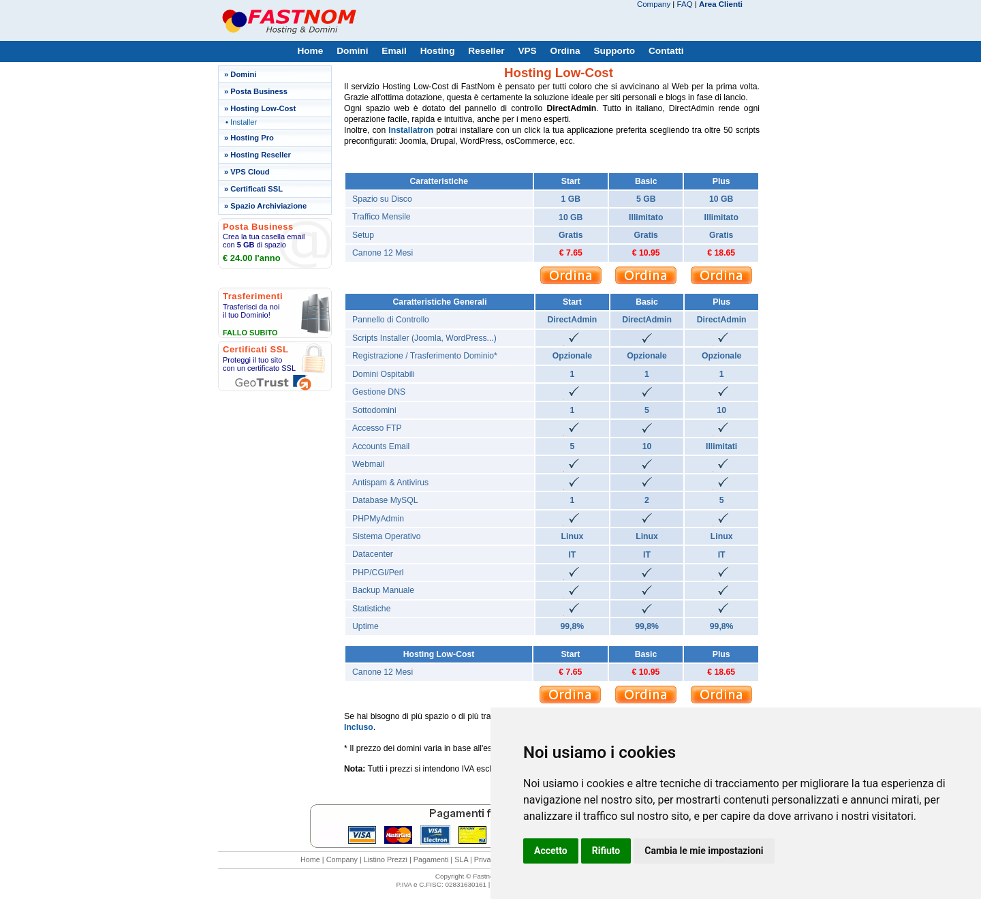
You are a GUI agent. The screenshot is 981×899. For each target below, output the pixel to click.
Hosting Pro (252, 138)
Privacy (486, 859)
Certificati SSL (256, 189)
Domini (352, 51)
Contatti (666, 51)
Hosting (437, 51)
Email (394, 51)
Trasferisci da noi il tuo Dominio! (251, 311)
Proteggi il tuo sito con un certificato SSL (259, 364)
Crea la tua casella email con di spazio (264, 240)
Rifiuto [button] (606, 850)
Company (653, 4)
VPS (527, 51)
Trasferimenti (253, 296)
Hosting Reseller (260, 155)
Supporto (614, 51)
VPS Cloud (249, 172)
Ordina (565, 51)
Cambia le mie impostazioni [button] (703, 850)
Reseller (486, 51)
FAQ (685, 4)
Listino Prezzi (385, 859)
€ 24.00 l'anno (252, 258)
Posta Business (258, 91)
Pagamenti (431, 859)
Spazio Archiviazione (268, 206)
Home (310, 51)
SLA (461, 859)
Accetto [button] (550, 850)
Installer (243, 122)
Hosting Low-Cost (263, 108)
